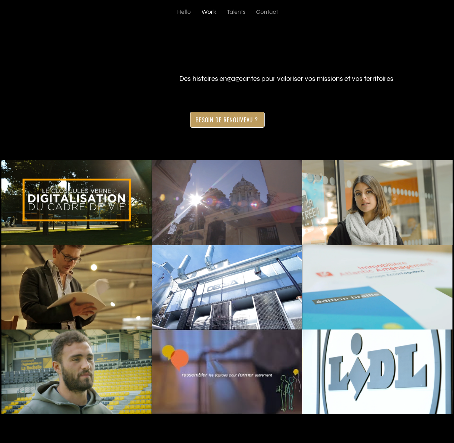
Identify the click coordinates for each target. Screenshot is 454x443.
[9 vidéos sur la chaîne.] (227, 287)
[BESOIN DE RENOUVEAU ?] (227, 120)
